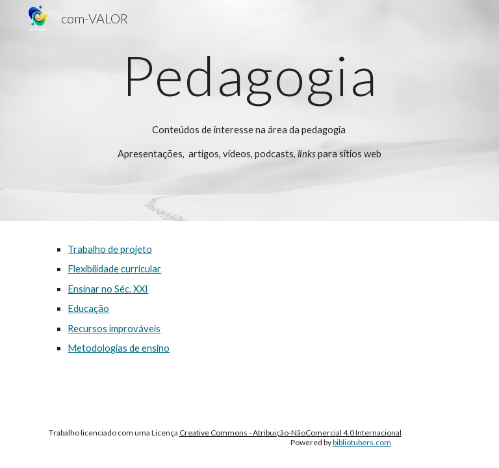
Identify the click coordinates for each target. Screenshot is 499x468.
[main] (249, 110)
